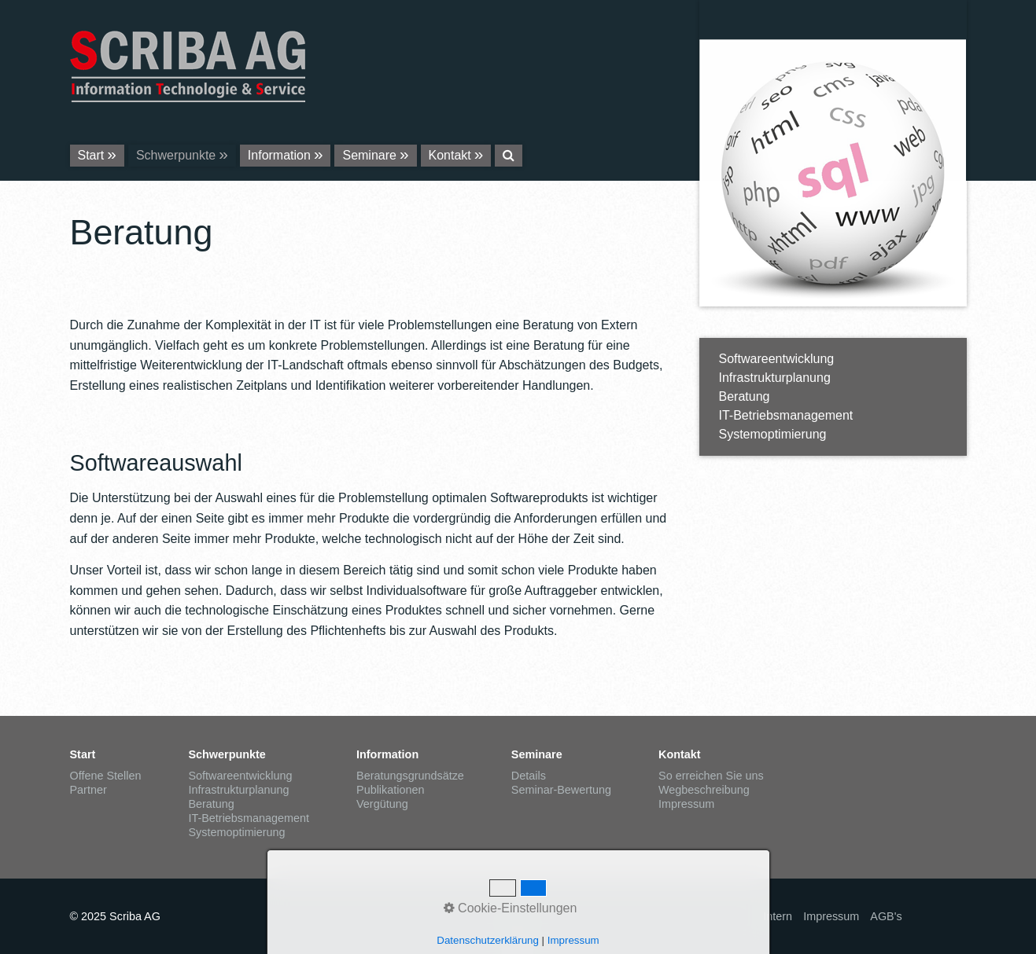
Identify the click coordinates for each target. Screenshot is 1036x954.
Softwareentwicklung (777, 358)
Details (528, 775)
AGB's (885, 916)
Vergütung (382, 804)
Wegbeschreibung (704, 789)
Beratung (744, 396)
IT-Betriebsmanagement (786, 415)
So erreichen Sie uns (711, 775)
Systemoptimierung (773, 434)
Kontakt (450, 155)
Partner (88, 789)
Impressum (686, 804)
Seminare (369, 155)
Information (279, 155)
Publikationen (390, 789)
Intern (777, 916)
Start (91, 155)
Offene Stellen (106, 775)
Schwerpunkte (176, 155)
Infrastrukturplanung (775, 377)
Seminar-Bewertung (561, 789)
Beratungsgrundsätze (410, 775)
